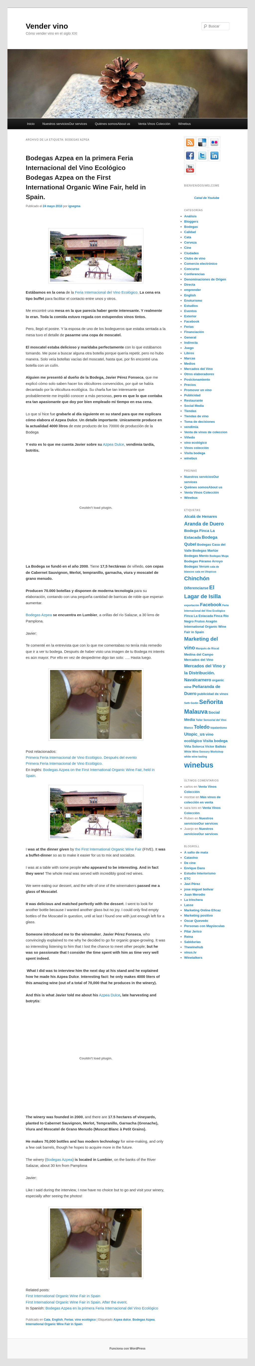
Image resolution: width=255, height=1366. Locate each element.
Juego (189, 348)
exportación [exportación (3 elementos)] (191, 605)
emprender (192, 290)
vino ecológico (85, 1319)
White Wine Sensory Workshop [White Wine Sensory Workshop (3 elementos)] (203, 751)
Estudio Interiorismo (200, 873)
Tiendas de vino (196, 416)
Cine (187, 248)
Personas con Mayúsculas (204, 926)
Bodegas (191, 227)
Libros (189, 353)
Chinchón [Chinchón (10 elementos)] (197, 578)
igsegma (74, 206)
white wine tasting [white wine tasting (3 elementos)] (195, 756)
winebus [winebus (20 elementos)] (198, 765)
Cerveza (190, 242)
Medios (189, 363)
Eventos (190, 311)
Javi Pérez (192, 884)
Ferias (68, 1319)
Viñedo (189, 437)
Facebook (191, 321)
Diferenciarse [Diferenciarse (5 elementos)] (196, 588)
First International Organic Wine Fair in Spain (63, 1296)
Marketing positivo (198, 915)
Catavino (191, 857)
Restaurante (193, 400)
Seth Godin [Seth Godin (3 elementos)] (191, 702)
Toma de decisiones (199, 422)
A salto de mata (196, 852)
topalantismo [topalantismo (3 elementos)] (218, 727)
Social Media (194, 406)
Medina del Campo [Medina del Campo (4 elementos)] (198, 654)
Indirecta (191, 342)
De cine (190, 863)
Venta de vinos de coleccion (205, 432)
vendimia (191, 427)
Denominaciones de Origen (205, 279)
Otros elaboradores (199, 374)
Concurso (191, 269)
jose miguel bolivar (199, 889)
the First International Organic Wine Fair (108, 849)
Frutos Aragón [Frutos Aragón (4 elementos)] (205, 621)
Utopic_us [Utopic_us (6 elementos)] (194, 734)
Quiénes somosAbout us (112, 124)
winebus (190, 458)
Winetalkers (193, 957)
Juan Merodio (194, 894)
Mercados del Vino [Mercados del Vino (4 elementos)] (198, 660)
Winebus (184, 124)
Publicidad (192, 395)
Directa (189, 284)
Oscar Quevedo (196, 921)
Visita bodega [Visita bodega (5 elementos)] (215, 741)
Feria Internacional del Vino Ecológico (106, 292)
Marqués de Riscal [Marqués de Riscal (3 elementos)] (207, 648)
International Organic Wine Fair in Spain (54, 1324)
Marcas (189, 358)
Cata (47, 1319)
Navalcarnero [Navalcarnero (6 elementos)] (197, 679)
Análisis (190, 216)
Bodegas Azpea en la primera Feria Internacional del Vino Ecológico (101, 1308)
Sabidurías (192, 942)
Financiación (194, 332)
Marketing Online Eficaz (202, 910)
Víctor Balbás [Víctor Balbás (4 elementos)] (215, 746)
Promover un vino (198, 390)
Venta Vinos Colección (154, 124)
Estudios (191, 306)
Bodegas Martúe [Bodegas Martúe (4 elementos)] (205, 550)
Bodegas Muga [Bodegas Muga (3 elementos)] (219, 555)
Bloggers (191, 221)
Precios (190, 385)
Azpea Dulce (113, 444)
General (190, 337)
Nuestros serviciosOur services (64, 124)
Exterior (190, 316)
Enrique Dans (194, 868)
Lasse (188, 905)
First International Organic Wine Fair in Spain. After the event (76, 1302)
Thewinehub (193, 947)
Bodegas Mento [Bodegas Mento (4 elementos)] (196, 556)
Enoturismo (193, 300)
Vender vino (47, 26)
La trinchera (193, 900)
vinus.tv (190, 952)
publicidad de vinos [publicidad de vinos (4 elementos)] (212, 694)
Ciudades (191, 253)
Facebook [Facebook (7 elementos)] (210, 604)
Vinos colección (196, 448)
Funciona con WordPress (127, 1348)
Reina (188, 937)
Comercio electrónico (200, 263)
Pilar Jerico (193, 931)
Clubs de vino (194, 258)
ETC (187, 878)
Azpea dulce (122, 1319)
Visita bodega (194, 453)
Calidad (190, 232)
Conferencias (194, 274)
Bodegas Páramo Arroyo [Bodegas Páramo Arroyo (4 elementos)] (203, 561)
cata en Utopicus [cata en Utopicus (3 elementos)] (205, 571)
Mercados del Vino (198, 369)
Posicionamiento (197, 379)
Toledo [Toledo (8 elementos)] (201, 727)
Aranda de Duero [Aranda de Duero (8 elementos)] (204, 523)
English (57, 1319)
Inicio (30, 124)
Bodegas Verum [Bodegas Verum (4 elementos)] (196, 566)
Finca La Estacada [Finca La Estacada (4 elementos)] (198, 616)
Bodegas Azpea (39, 615)
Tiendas (190, 411)
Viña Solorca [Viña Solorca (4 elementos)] (194, 746)
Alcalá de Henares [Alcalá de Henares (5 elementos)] (200, 516)
